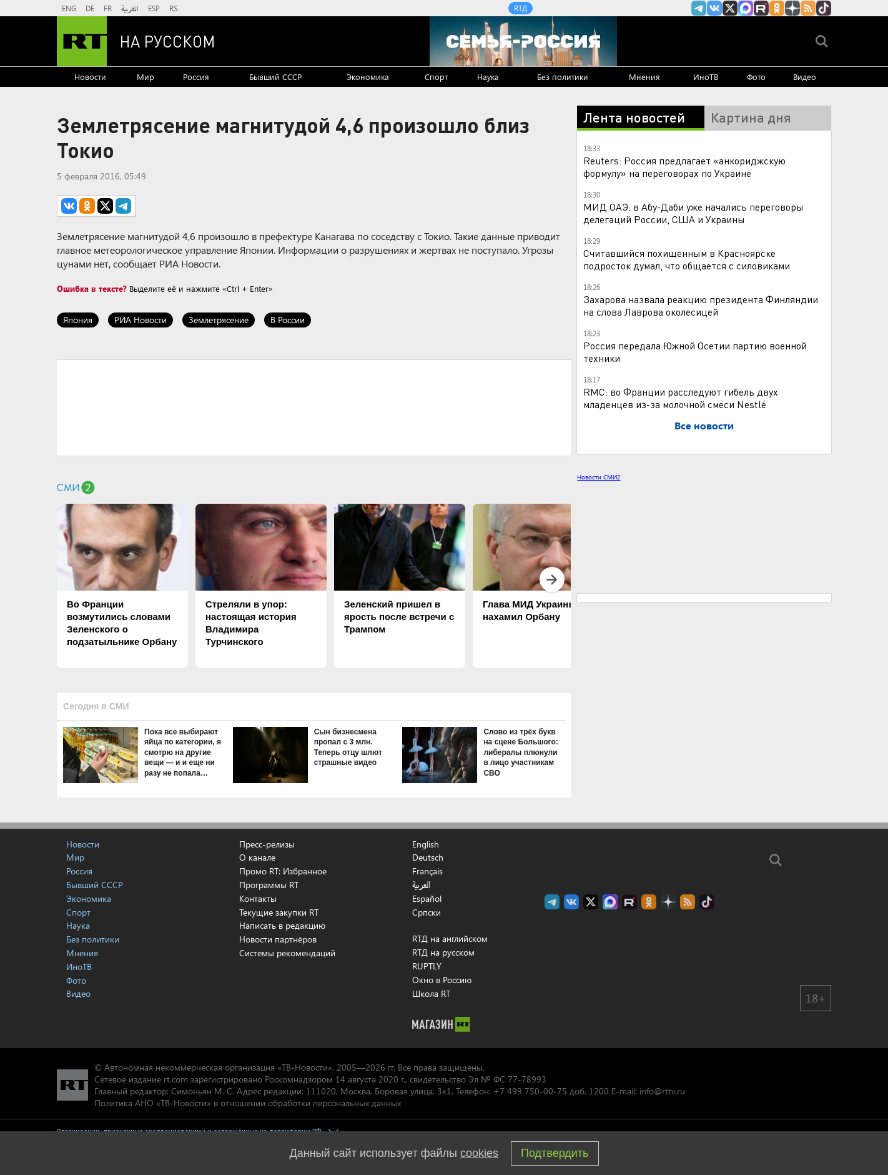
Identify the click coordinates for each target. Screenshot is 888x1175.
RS (173, 8)
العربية (130, 8)
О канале (257, 857)
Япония (77, 320)
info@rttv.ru (662, 1091)
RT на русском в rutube (761, 8)
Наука (488, 76)
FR (108, 8)
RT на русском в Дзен (792, 8)
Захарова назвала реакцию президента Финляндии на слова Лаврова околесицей (700, 305)
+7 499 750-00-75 (530, 1091)
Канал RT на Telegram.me (698, 8)
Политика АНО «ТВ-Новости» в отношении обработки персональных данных (247, 1103)
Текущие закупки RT (278, 912)
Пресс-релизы (267, 844)
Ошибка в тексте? (92, 288)
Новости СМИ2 (598, 476)
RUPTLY (427, 966)
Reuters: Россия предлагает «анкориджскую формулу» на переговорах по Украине (684, 166)
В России (287, 320)
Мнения (644, 76)
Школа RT (431, 993)
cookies (479, 1153)
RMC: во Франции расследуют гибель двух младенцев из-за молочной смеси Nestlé (680, 398)
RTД (520, 8)
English (425, 844)
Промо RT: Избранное (283, 871)
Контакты (258, 898)
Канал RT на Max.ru (745, 8)
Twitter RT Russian (730, 8)
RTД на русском (443, 952)
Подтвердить (554, 1153)
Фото (756, 76)
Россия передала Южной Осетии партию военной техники (695, 351)
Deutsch (427, 857)
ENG (69, 8)
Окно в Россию (441, 980)
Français (427, 871)
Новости (90, 76)
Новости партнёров (278, 939)
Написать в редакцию (282, 925)
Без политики (562, 76)
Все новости (704, 425)
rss (808, 8)
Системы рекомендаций (287, 953)
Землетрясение (219, 320)
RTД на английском (450, 938)
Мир (145, 76)
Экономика (368, 76)
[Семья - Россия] (523, 41)
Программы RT (268, 885)
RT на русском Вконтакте (714, 8)
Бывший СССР (275, 76)
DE (90, 8)
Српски (426, 912)
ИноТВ (705, 76)
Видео (804, 76)
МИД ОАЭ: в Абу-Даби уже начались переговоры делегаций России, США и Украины (693, 213)
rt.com (176, 1079)
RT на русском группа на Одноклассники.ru (776, 8)
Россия (196, 76)
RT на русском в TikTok (823, 8)
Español (427, 899)
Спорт (436, 76)
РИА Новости (140, 320)
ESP (154, 8)
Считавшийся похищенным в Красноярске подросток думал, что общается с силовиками (686, 259)
